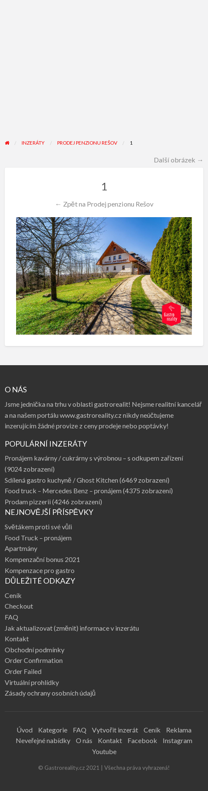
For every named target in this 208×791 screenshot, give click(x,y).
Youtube (104, 751)
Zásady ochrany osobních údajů (50, 693)
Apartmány (21, 548)
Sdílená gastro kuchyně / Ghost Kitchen (61, 480)
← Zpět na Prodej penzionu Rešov (104, 204)
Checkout (19, 606)
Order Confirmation (34, 660)
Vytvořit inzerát (115, 730)
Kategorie (52, 730)
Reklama (178, 730)
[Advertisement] (104, 75)
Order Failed (23, 671)
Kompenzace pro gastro (40, 570)
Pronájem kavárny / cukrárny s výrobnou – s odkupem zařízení (94, 458)
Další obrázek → (178, 160)
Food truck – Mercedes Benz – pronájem (63, 490)
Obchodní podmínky (34, 650)
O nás (84, 740)
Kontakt (17, 638)
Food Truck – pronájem (38, 538)
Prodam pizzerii (28, 502)
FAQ (11, 617)
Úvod (25, 730)
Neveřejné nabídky (43, 740)
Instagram (177, 740)
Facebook (142, 740)
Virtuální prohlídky (32, 682)
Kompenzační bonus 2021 (42, 559)
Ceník (13, 595)
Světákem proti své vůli (38, 527)
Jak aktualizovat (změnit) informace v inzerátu (72, 628)
